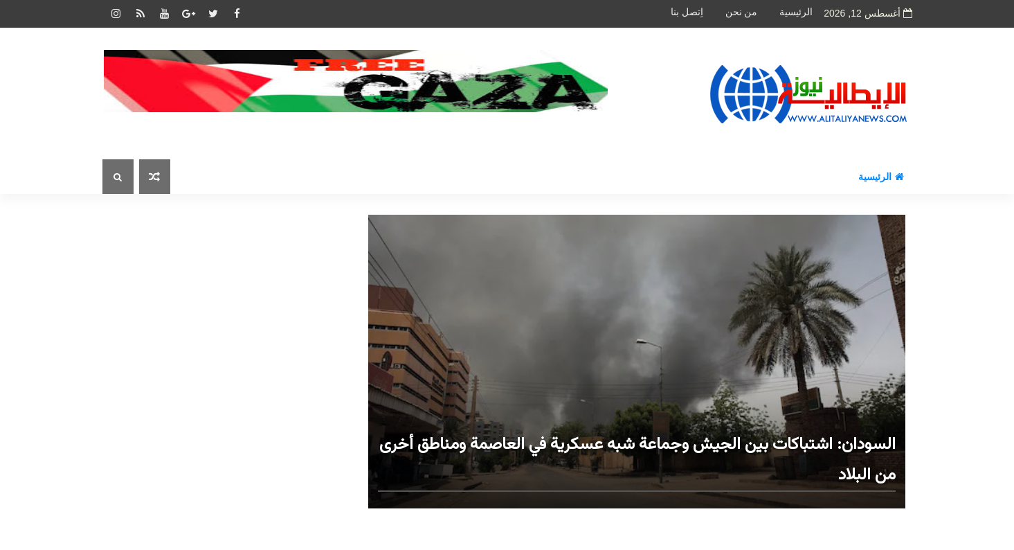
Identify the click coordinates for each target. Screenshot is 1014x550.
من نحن (741, 12)
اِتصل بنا (687, 12)
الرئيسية (796, 12)
